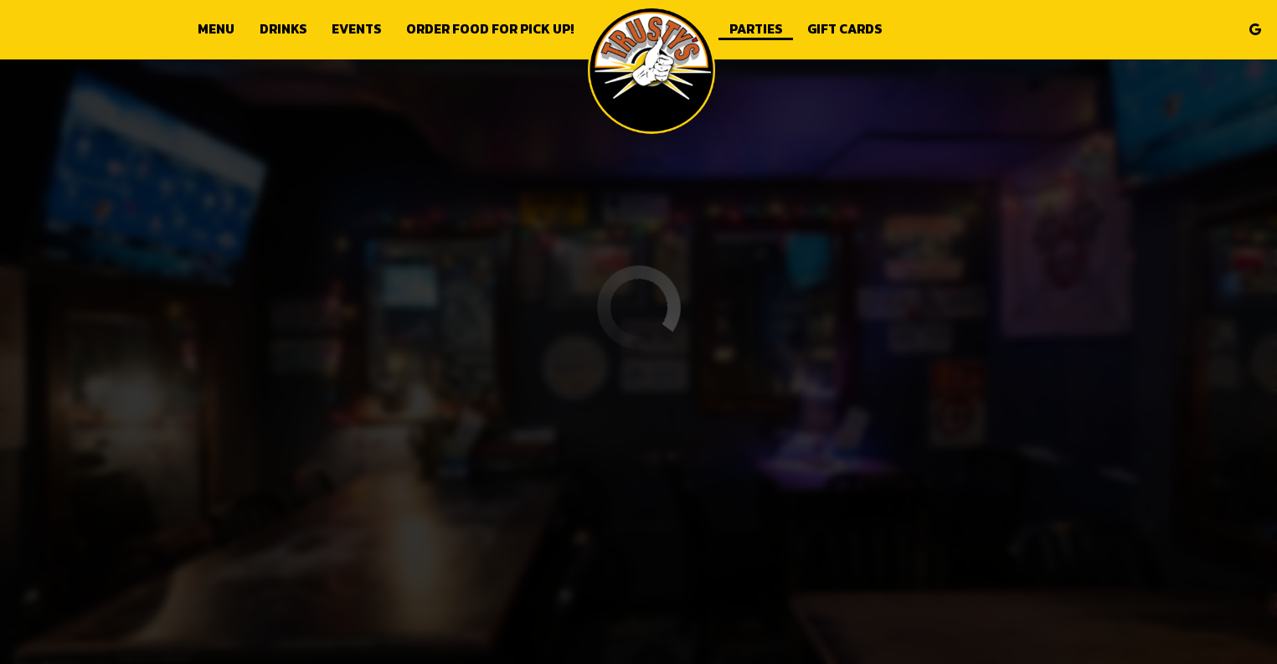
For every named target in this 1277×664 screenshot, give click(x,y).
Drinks (283, 29)
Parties (755, 29)
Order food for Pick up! (490, 29)
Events (356, 29)
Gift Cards (844, 29)
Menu (216, 29)
